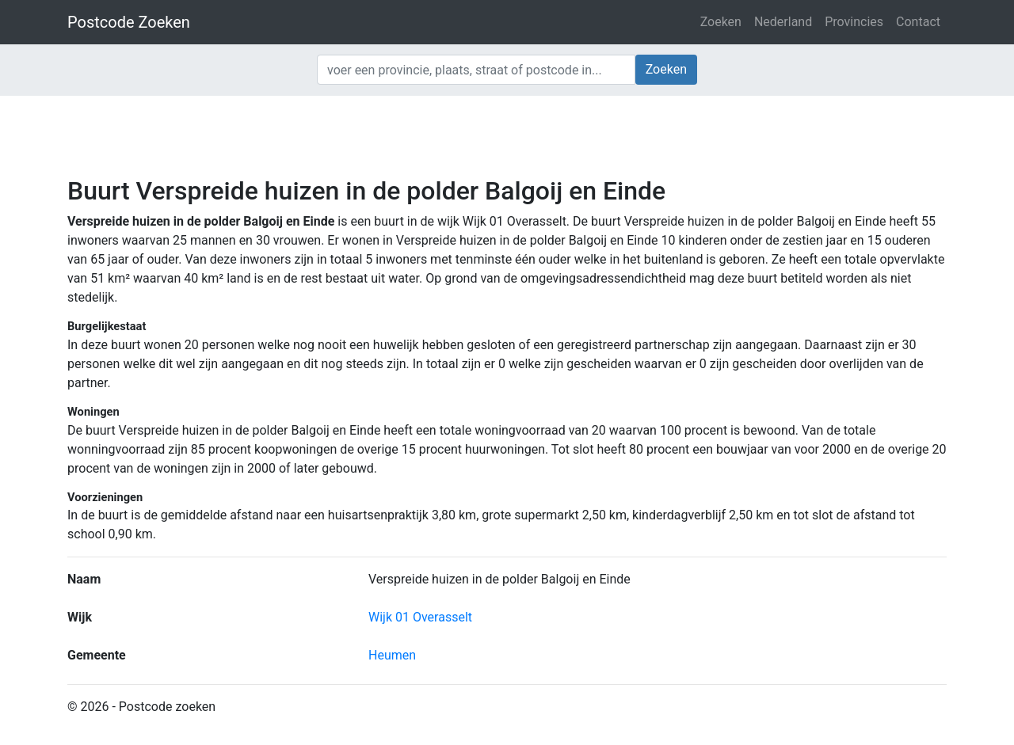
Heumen (392, 655)
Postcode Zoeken (128, 22)
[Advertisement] (507, 134)
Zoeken (720, 21)
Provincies (854, 21)
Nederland (783, 21)
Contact (918, 21)
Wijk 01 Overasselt (420, 617)
